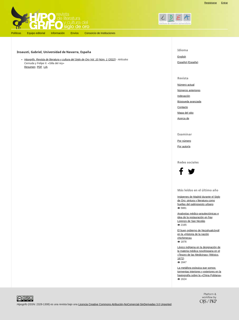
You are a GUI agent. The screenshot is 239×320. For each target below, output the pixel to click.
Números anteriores (188, 90)
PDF (39, 66)
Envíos (75, 33)
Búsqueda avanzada (189, 101)
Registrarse (210, 2)
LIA (45, 66)
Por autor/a (183, 146)
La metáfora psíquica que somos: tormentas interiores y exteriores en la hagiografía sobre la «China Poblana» (199, 271)
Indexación (183, 95)
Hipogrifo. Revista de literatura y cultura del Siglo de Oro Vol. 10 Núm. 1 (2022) (70, 59)
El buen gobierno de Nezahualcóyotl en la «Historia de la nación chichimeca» (198, 234)
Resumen (29, 66)
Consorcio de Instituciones (100, 33)
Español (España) (187, 62)
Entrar (224, 2)
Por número (184, 140)
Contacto (182, 107)
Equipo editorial (36, 33)
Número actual (185, 84)
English (181, 56)
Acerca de (183, 118)
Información (58, 33)
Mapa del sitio (185, 112)
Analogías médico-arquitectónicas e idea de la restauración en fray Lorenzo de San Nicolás (198, 217)
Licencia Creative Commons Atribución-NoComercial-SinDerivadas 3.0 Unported (124, 304)
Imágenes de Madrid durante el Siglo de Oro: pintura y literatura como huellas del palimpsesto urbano (198, 200)
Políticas (16, 33)
